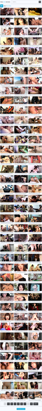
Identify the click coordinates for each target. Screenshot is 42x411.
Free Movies (5, 2)
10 (31, 403)
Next (35, 403)
